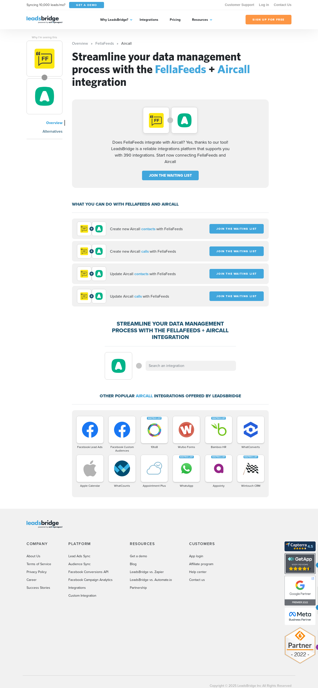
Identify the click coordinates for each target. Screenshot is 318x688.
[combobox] (191, 366)
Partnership (138, 587)
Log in (264, 5)
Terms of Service (39, 564)
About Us (33, 556)
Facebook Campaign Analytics (90, 579)
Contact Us (282, 5)
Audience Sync (79, 564)
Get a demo (138, 556)
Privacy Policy (37, 571)
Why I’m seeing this (44, 37)
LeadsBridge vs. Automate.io (151, 579)
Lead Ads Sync (79, 556)
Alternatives (52, 131)
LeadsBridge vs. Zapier (147, 571)
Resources (200, 19)
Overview (54, 123)
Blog (133, 564)
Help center (198, 571)
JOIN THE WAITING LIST (170, 175)
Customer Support (239, 5)
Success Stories (38, 587)
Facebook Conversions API (88, 571)
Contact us (197, 579)
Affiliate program (201, 564)
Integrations (149, 19)
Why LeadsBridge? (114, 19)
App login (196, 556)
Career (32, 579)
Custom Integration (82, 595)
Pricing (175, 19)
